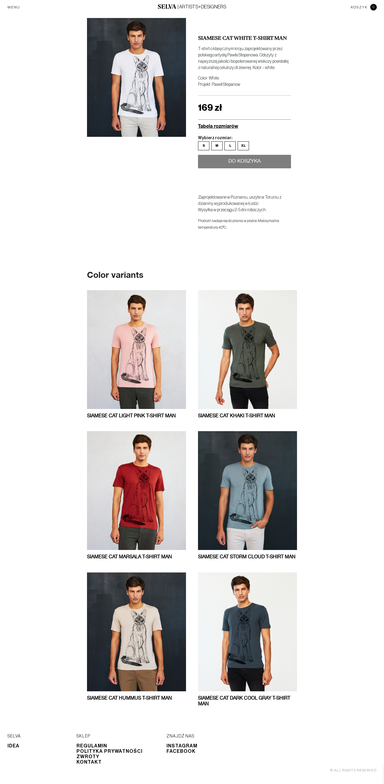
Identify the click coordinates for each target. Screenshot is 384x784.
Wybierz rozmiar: (215, 138)
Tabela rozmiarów (218, 126)
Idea (14, 746)
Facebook (181, 751)
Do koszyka (244, 161)
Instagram (181, 746)
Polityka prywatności (109, 751)
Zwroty (87, 757)
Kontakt (89, 762)
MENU (14, 7)
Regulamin (91, 746)
